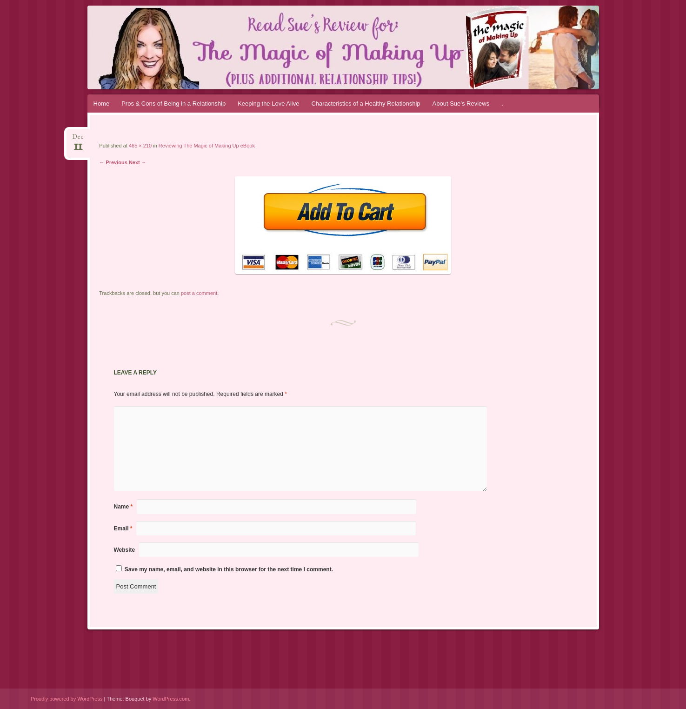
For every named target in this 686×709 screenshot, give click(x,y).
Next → (138, 162)
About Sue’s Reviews (461, 103)
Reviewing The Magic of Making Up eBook (207, 145)
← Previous (113, 162)
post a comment (199, 293)
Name (123, 506)
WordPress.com (171, 699)
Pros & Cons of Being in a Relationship (173, 103)
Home (101, 103)
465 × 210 (140, 145)
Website (124, 550)
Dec (78, 140)
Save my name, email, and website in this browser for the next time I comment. (229, 569)
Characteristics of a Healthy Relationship (365, 103)
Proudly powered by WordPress (66, 699)
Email (123, 528)
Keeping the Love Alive (268, 103)
